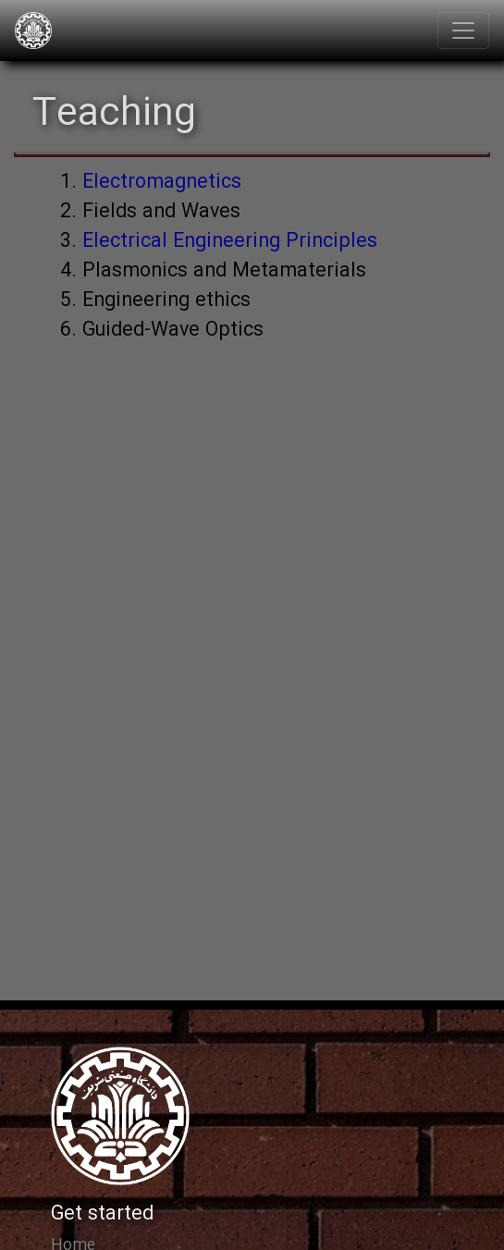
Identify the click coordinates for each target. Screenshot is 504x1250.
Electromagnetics (161, 182)
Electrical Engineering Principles (229, 242)
